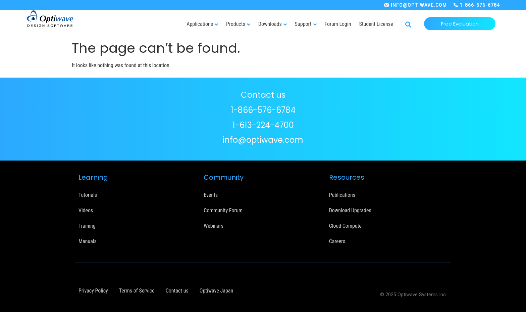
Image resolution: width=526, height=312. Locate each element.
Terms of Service (137, 290)
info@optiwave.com (263, 139)
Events (211, 195)
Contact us (177, 290)
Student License (376, 24)
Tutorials (87, 195)
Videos (85, 210)
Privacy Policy (93, 290)
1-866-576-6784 (480, 5)
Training (87, 226)
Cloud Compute (345, 226)
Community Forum (223, 210)
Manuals (87, 241)
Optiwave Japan (216, 290)
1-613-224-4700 (263, 125)
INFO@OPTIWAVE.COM (419, 5)
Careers (337, 241)
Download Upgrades (350, 210)
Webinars (213, 226)
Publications (342, 195)
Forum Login (338, 24)
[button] (408, 25)
